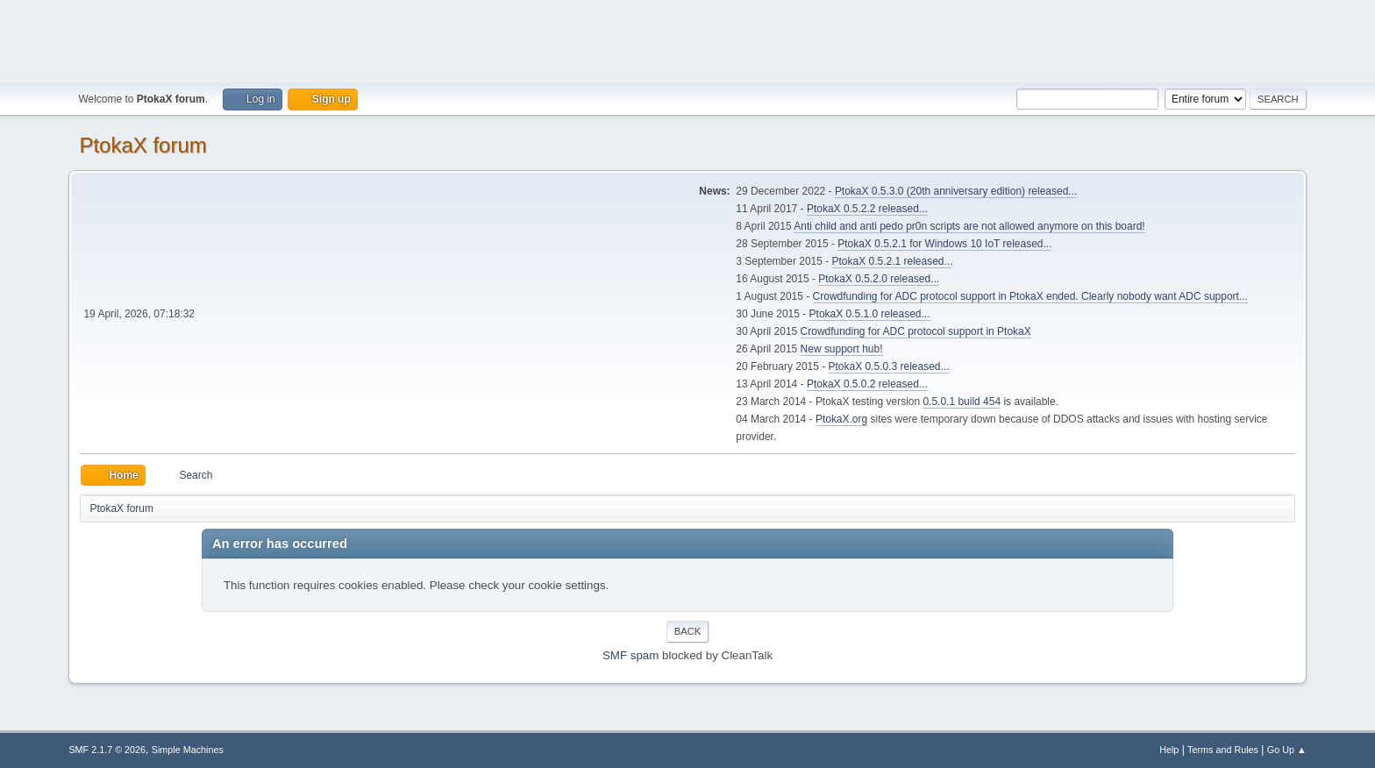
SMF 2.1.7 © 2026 (107, 749)
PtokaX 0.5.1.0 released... (869, 314)
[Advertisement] (687, 39)
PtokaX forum (142, 145)
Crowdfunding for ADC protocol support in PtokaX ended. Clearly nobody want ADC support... (1030, 296)
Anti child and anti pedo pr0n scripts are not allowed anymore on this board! (969, 226)
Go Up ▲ (1287, 749)
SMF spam (630, 655)
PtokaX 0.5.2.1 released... (892, 261)
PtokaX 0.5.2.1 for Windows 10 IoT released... (944, 244)
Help (1169, 749)
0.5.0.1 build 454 (962, 401)
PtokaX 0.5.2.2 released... (867, 209)
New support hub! (842, 349)
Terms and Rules (1222, 749)
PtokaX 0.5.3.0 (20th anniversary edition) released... (956, 191)
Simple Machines (188, 749)
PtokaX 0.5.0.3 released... (889, 366)
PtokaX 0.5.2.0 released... (878, 279)
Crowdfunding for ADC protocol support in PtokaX (916, 331)
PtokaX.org (841, 419)
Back (687, 631)
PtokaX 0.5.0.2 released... (867, 384)
